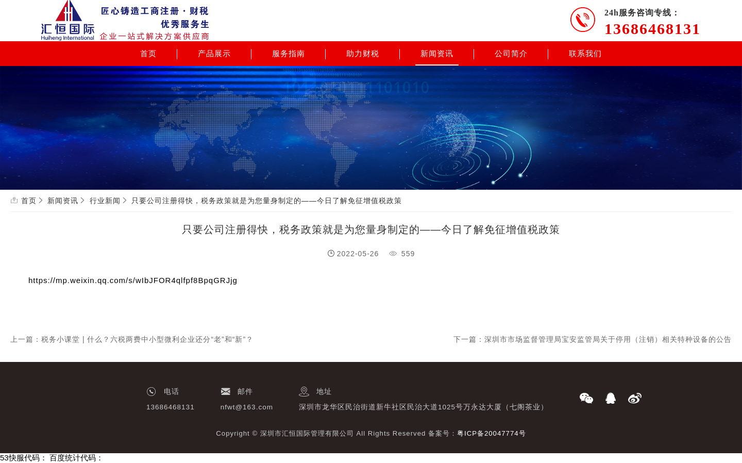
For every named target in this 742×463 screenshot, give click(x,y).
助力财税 (362, 53)
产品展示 (214, 53)
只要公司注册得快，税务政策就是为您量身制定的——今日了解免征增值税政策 (266, 200)
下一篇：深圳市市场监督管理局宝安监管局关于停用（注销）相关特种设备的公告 (592, 339)
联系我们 (585, 53)
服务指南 (288, 53)
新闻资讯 (436, 53)
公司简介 (511, 53)
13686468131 (652, 28)
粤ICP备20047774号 (491, 433)
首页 (148, 53)
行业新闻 (105, 200)
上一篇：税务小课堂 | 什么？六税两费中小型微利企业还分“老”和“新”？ (132, 339)
